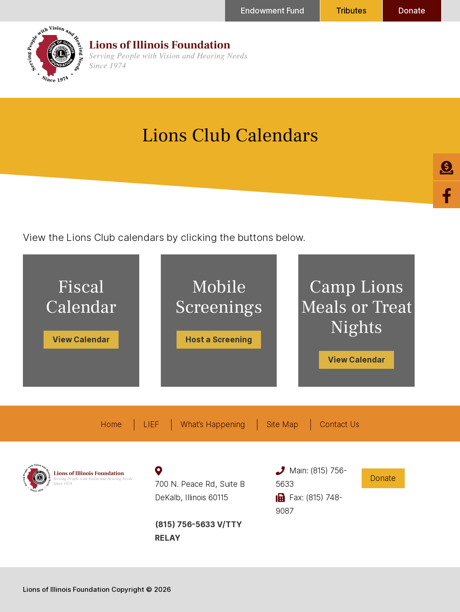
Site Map (282, 424)
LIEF (151, 424)
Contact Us (339, 424)
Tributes (351, 10)
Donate (411, 10)
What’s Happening (213, 424)
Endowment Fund (272, 10)
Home (111, 424)
